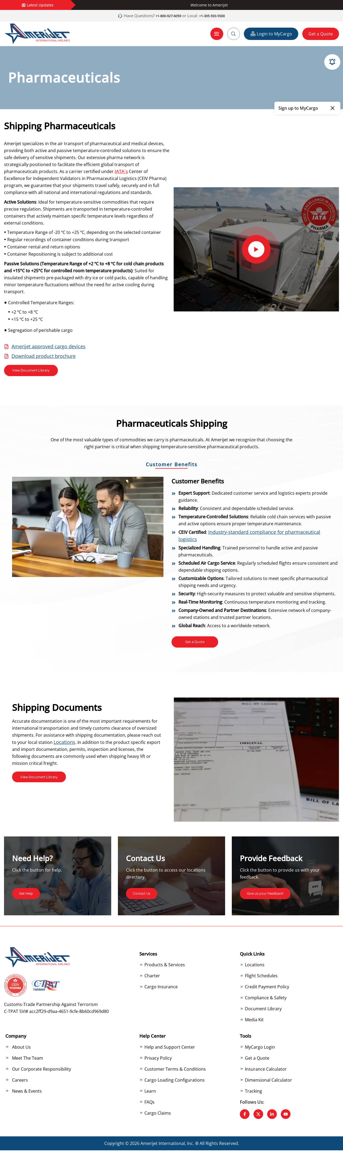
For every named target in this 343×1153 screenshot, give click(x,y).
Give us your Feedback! (270, 895)
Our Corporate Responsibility (41, 1071)
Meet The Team (27, 1060)
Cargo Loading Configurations (174, 1082)
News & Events (27, 1093)
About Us (21, 1049)
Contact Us (144, 895)
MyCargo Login (260, 1049)
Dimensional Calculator (268, 1082)
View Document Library (35, 371)
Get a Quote (320, 33)
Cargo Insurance (161, 989)
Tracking (253, 1093)
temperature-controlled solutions (107, 150)
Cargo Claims (157, 1115)
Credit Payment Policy (267, 989)
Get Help (28, 895)
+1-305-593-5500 (215, 15)
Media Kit (254, 1022)
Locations (64, 744)
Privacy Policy (158, 1060)
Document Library (263, 1011)
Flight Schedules (261, 978)
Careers (20, 1082)
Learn (150, 1093)
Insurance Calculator (266, 1071)
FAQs (149, 1104)
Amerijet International (162, 1146)
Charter (152, 978)
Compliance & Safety (265, 1000)
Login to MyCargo (271, 33)
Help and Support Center (169, 1049)
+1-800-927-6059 (164, 15)
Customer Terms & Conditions (175, 1071)
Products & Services (164, 967)
